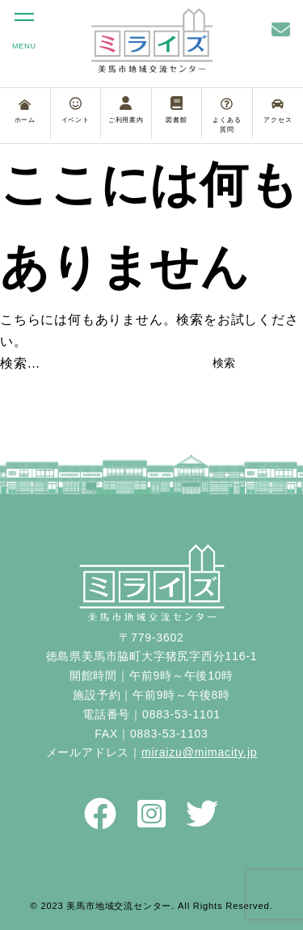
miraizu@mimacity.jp (199, 752)
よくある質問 (227, 115)
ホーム (25, 111)
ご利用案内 (126, 110)
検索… (20, 363)
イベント (75, 110)
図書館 (176, 110)
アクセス (277, 111)
